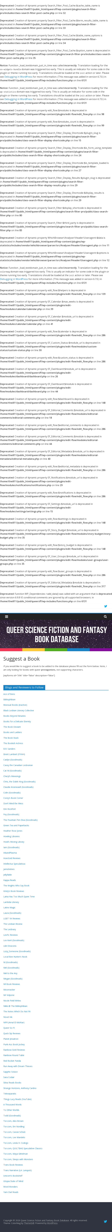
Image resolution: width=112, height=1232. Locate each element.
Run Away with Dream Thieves (17, 1066)
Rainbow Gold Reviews (14, 1049)
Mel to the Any (10, 973)
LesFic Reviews (10, 934)
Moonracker (9, 989)
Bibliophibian (9, 699)
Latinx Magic (9, 907)
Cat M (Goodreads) (12, 770)
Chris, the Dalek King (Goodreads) (19, 781)
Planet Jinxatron (10, 1038)
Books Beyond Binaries (14, 715)
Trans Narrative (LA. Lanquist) (17, 1170)
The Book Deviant (12, 726)
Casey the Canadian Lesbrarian (18, 765)
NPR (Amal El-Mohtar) (13, 1022)
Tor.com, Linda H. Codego (15, 1143)
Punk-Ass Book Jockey (14, 1044)
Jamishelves (9, 869)
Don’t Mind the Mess (13, 803)
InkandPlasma (10, 852)
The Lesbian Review (12, 923)
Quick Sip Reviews (11, 1033)
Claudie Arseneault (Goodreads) (18, 787)
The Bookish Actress (13, 743)
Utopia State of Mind (13, 1181)
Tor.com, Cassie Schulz (14, 1132)
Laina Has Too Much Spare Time (19, 896)
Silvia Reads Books (12, 1082)
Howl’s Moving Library (13, 841)
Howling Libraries (11, 836)
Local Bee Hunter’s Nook (15, 956)
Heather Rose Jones (12, 830)
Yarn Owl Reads (10, 1192)
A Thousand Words (12, 1104)
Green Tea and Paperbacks (16, 825)
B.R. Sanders (9, 748)
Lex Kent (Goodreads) (13, 940)
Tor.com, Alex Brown (13, 1121)
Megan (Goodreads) (12, 978)
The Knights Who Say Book (16, 885)
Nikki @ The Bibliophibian (15, 1006)
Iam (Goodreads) (11, 847)
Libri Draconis (9, 945)
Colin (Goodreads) (12, 792)
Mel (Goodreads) (11, 967)
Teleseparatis (9, 1093)
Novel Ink (7, 1017)
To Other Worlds (11, 1110)
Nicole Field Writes (12, 1000)
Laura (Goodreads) (12, 913)
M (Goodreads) (10, 962)
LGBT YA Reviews (11, 918)
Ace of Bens (9, 694)
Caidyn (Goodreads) (12, 759)
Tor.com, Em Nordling (13, 1126)
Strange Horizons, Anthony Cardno (19, 1088)
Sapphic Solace (10, 1071)
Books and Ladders (12, 732)
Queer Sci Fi (9, 1027)
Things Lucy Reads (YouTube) (17, 1099)
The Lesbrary (9, 929)
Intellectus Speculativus (14, 863)
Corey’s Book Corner (13, 798)
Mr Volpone (8, 995)
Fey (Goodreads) (11, 814)
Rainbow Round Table (13, 1055)
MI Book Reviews (11, 984)
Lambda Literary (11, 902)
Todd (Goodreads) (12, 1115)
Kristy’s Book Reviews (13, 891)
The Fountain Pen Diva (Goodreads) (20, 820)
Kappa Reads (9, 880)
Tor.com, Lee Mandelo (14, 1137)
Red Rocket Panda (12, 1060)
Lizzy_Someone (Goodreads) (17, 951)
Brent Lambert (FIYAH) (14, 754)
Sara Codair (8, 1077)
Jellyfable (7, 874)
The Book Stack (10, 737)
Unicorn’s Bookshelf (12, 1175)
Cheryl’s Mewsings (12, 776)
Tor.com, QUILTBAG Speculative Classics (22, 1148)
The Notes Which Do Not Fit (17, 1011)
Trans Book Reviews (13, 1164)
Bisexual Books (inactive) (15, 704)
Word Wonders (10, 1186)
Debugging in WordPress (18, 76)
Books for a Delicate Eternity (17, 721)
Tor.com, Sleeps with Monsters (18, 1159)
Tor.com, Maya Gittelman (15, 1153)
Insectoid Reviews (11, 858)
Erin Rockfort (9, 809)
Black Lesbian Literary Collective (18, 710)
